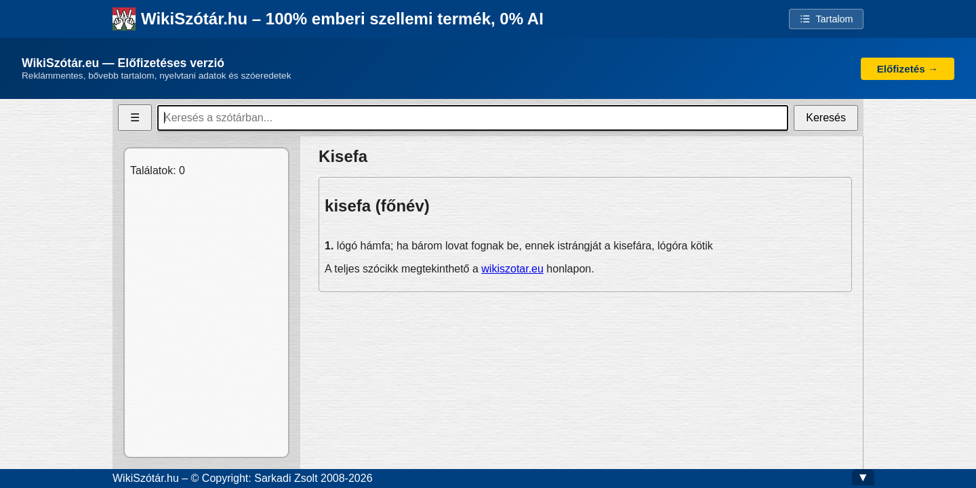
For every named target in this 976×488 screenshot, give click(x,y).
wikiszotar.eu (512, 268)
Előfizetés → (907, 69)
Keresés (826, 117)
